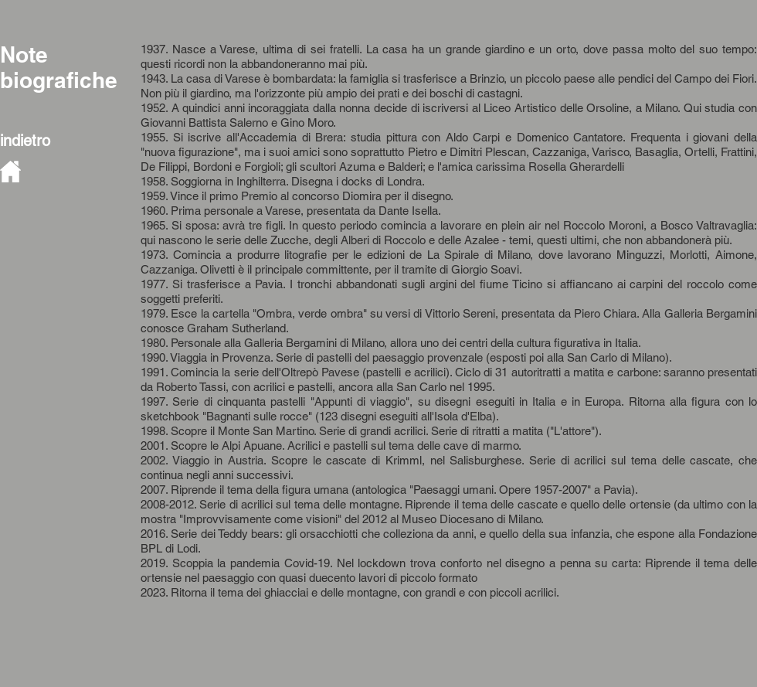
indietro (25, 140)
